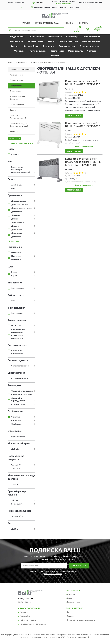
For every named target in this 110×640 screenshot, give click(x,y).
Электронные (17, 313)
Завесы (51, 41)
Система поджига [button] (18, 360)
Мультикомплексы (37, 51)
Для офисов (16, 226)
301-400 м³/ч (17, 516)
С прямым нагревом (19, 378)
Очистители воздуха (89, 46)
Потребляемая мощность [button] (16, 458)
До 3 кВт (15, 449)
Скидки (70, 616)
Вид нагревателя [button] (17, 345)
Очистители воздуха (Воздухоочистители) (19, 125)
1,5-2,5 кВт (16, 468)
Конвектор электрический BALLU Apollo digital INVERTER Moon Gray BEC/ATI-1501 (83, 161)
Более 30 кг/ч (17, 504)
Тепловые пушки (35, 41)
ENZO (13, 188)
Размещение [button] (15, 247)
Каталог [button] (26, 23)
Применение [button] (15, 195)
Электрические (17, 288)
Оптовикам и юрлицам (47, 23)
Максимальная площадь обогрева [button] (21, 477)
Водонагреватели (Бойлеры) (17, 98)
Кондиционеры (17, 37)
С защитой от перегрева (21, 395)
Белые (14, 272)
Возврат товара (73, 602)
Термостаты (48, 46)
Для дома (15, 215)
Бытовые (15, 155)
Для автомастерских (20, 201)
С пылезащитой (18, 404)
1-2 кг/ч (14, 500)
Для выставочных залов (21, 208)
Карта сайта (25, 616)
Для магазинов (17, 222)
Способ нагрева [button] (16, 373)
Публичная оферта (28, 620)
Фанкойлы (19, 51)
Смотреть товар (74, 115)
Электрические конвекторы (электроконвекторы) (20, 169)
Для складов (16, 233)
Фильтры (15, 46)
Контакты (83, 23)
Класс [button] (11, 149)
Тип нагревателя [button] (17, 320)
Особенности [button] (15, 411)
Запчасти (55, 56)
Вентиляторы (72, 37)
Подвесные (16, 260)
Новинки (69, 23)
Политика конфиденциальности (81, 620)
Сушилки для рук (67, 46)
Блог (69, 612)
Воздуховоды (57, 51)
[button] (63, 3)
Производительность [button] (19, 511)
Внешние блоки (30, 46)
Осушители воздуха (68, 41)
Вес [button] (10, 523)
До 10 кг (15, 529)
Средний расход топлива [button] (17, 493)
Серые (14, 276)
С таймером (16, 424)
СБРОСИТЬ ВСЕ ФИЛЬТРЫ (21, 143)
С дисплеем (16, 417)
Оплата (70, 598)
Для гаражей (16, 212)
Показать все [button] (13, 241)
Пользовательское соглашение (33, 624)
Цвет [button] (10, 267)
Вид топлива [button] (15, 283)
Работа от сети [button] (16, 295)
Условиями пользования (53, 574)
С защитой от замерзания (22, 391)
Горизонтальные (18, 436)
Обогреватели (55, 37)
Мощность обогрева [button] (19, 443)
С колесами (16, 420)
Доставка (71, 594)
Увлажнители (16, 41)
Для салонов (16, 230)
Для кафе (15, 219)
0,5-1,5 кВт (16, 465)
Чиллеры (91, 51)
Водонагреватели (92, 37)
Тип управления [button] (16, 308)
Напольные (16, 253)
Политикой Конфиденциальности (67, 571)
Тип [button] (10, 161)
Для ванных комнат (19, 205)
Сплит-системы (36, 37)
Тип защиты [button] (14, 385)
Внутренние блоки (91, 41)
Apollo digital (16, 185)
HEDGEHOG (16, 326)
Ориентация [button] (14, 431)
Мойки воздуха (75, 51)
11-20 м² (15, 484)
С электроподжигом (20, 366)
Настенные (16, 256)
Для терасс (16, 237)
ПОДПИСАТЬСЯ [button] (79, 566)
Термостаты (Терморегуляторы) (18, 117)
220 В (13, 301)
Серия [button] (11, 179)
